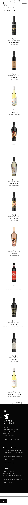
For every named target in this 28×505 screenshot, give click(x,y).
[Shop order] (9, 10)
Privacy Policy (6, 439)
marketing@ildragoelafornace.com (13, 456)
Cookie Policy (15, 439)
